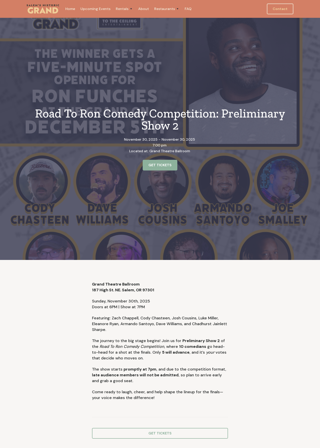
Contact (280, 8)
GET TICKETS (160, 165)
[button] (124, 9)
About (143, 8)
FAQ (188, 8)
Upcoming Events (95, 8)
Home (70, 8)
